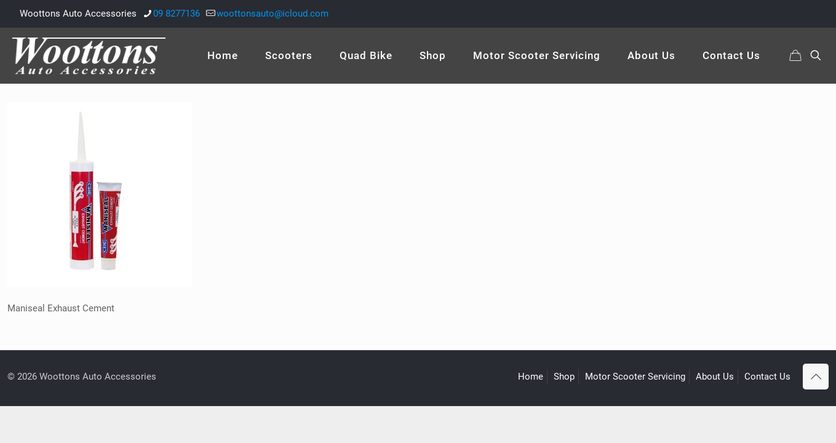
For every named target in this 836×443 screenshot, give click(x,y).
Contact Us (767, 376)
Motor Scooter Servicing (635, 376)
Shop (564, 376)
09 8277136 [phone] (176, 13)
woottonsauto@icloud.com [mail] (272, 13)
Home (530, 376)
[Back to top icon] (816, 376)
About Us (715, 376)
